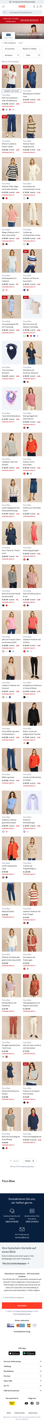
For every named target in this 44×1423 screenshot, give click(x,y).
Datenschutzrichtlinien (24, 1311)
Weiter (29, 1161)
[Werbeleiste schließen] (40, 20)
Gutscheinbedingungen (22, 1314)
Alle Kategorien (9, 43)
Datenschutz (19, 1413)
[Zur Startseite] (22, 6)
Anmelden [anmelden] (22, 1305)
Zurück (14, 1161)
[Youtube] (26, 1403)
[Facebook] (32, 1403)
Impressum (32, 1413)
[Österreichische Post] (12, 1403)
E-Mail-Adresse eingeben (14, 1297)
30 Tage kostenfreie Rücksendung (22, 2)
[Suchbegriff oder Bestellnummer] (25, 12)
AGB (9, 1413)
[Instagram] (38, 1403)
